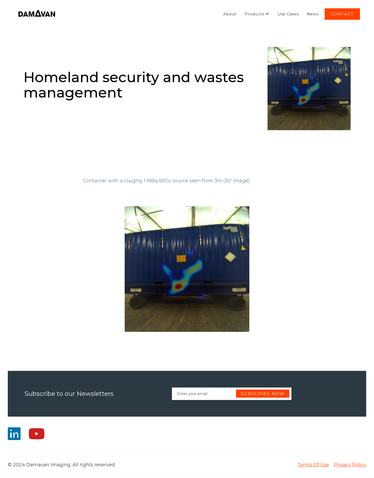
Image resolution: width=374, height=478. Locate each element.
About (229, 13)
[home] (36, 14)
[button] (257, 14)
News (312, 13)
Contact (342, 13)
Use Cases (288, 13)
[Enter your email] (231, 393)
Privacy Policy (350, 464)
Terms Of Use (313, 464)
